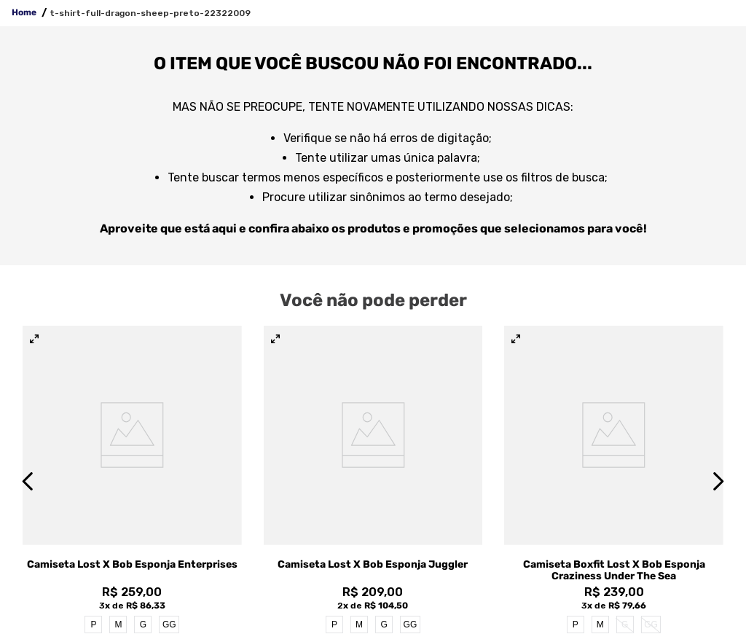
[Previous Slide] (28, 481)
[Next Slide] (717, 481)
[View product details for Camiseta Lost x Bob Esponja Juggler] (373, 480)
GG (169, 624)
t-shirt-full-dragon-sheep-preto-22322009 (150, 13)
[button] (34, 339)
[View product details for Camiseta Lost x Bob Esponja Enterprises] (132, 480)
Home (24, 12)
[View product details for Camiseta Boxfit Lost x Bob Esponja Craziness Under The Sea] (613, 480)
